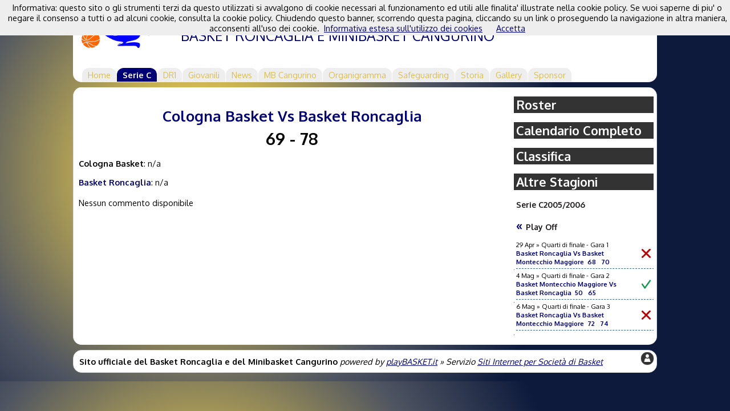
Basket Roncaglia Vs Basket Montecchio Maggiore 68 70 (563, 257)
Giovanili (204, 75)
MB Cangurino (290, 75)
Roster (536, 104)
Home (99, 75)
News (242, 75)
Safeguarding (423, 75)
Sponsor (550, 75)
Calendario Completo (579, 130)
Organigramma (357, 75)
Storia (472, 75)
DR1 (169, 75)
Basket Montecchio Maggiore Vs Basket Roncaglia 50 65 (566, 288)
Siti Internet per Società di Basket (540, 361)
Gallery (509, 75)
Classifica (543, 156)
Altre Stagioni (557, 182)
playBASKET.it (411, 361)
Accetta (510, 28)
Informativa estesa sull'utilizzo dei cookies (403, 28)
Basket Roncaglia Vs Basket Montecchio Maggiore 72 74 (562, 319)
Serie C (137, 75)
